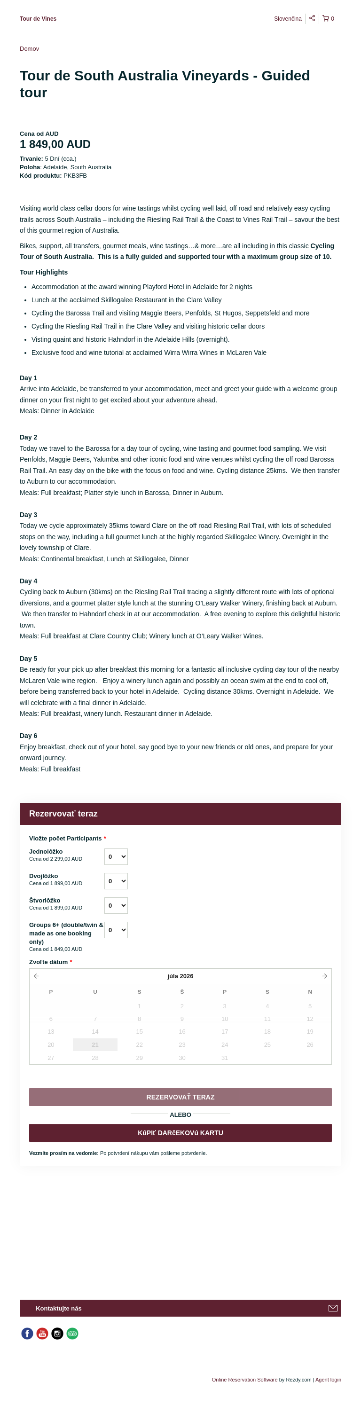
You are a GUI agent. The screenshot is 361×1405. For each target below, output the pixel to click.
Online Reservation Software (245, 1379)
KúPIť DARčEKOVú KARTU (180, 1133)
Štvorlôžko (66, 904)
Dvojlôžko (66, 879)
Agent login (328, 1379)
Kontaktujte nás (59, 1308)
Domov (29, 48)
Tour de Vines (38, 19)
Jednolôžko (66, 855)
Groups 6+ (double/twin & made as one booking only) (66, 937)
